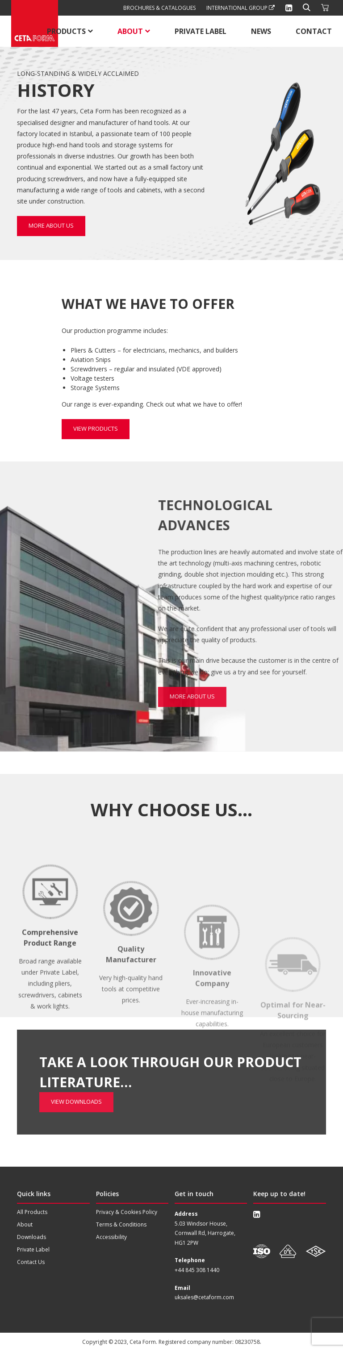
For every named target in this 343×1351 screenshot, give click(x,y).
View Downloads (76, 1060)
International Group (240, 8)
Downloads (31, 1237)
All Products (32, 1212)
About (130, 31)
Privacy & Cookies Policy (126, 1212)
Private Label (200, 31)
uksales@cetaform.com (204, 1297)
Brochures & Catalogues (159, 8)
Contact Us (31, 1262)
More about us (51, 225)
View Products (95, 429)
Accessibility (111, 1237)
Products (66, 31)
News (261, 31)
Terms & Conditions (121, 1224)
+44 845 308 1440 (197, 1270)
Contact (314, 31)
